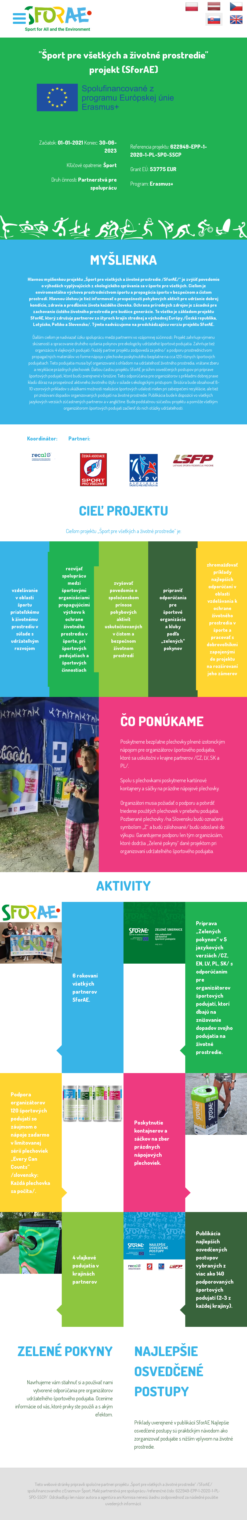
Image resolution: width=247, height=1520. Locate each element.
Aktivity (123, 885)
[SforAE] (58, 18)
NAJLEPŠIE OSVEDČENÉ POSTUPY (168, 1371)
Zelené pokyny (65, 1350)
